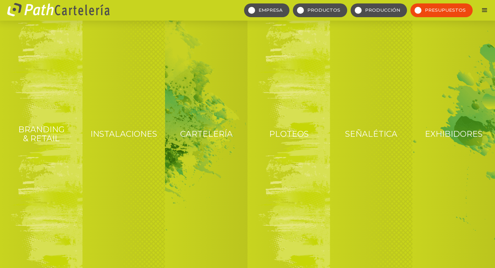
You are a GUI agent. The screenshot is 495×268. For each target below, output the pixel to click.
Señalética (371, 134)
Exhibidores (454, 134)
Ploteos (289, 134)
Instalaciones (123, 134)
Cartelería (206, 134)
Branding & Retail (41, 134)
